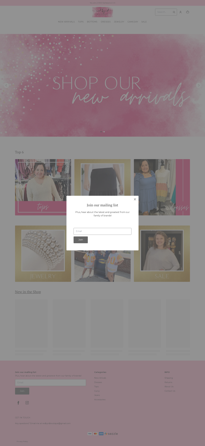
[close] (135, 199)
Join (80, 239)
